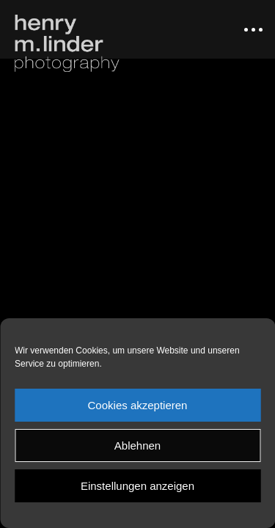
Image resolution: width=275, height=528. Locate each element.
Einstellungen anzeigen (137, 486)
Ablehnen (137, 445)
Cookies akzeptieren (138, 405)
